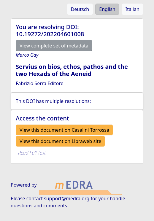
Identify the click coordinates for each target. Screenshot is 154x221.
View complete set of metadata (54, 45)
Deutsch (80, 9)
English (107, 9)
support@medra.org (66, 198)
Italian (132, 9)
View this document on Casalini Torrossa (64, 130)
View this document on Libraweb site (60, 141)
